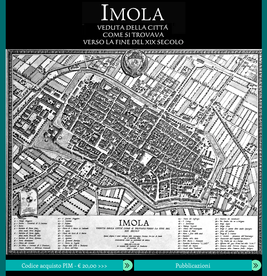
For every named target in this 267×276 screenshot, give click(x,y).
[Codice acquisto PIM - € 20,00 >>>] (64, 265)
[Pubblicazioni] (193, 265)
